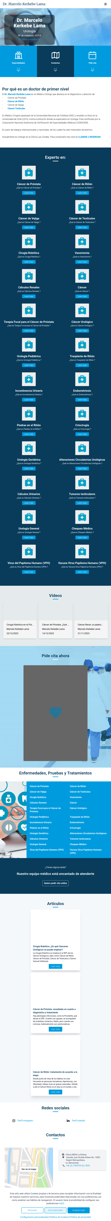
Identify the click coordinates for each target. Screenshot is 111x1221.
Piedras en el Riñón (39, 828)
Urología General (38, 844)
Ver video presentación (29, 39)
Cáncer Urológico (78, 808)
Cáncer (73, 802)
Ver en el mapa (29, 1169)
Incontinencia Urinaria (41, 822)
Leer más (28, 193)
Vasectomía (75, 797)
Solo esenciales (55, 1210)
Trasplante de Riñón (80, 817)
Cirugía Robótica (38, 797)
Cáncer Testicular (16, 108)
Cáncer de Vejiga (38, 791)
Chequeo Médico (78, 844)
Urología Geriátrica (39, 833)
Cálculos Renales (38, 802)
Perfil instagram (25, 1120)
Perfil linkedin (78, 1120)
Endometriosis (77, 822)
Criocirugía (75, 828)
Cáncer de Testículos (80, 791)
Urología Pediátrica (39, 817)
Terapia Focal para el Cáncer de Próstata (45, 810)
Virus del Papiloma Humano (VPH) (47, 849)
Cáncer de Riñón (16, 101)
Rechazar (32, 1210)
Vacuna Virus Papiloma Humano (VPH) (86, 851)
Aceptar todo (79, 1210)
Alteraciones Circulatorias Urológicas (88, 833)
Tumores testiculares (80, 839)
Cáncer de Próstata (39, 786)
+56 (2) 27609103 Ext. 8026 (78, 1165)
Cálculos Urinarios (39, 839)
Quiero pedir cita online (55, 883)
